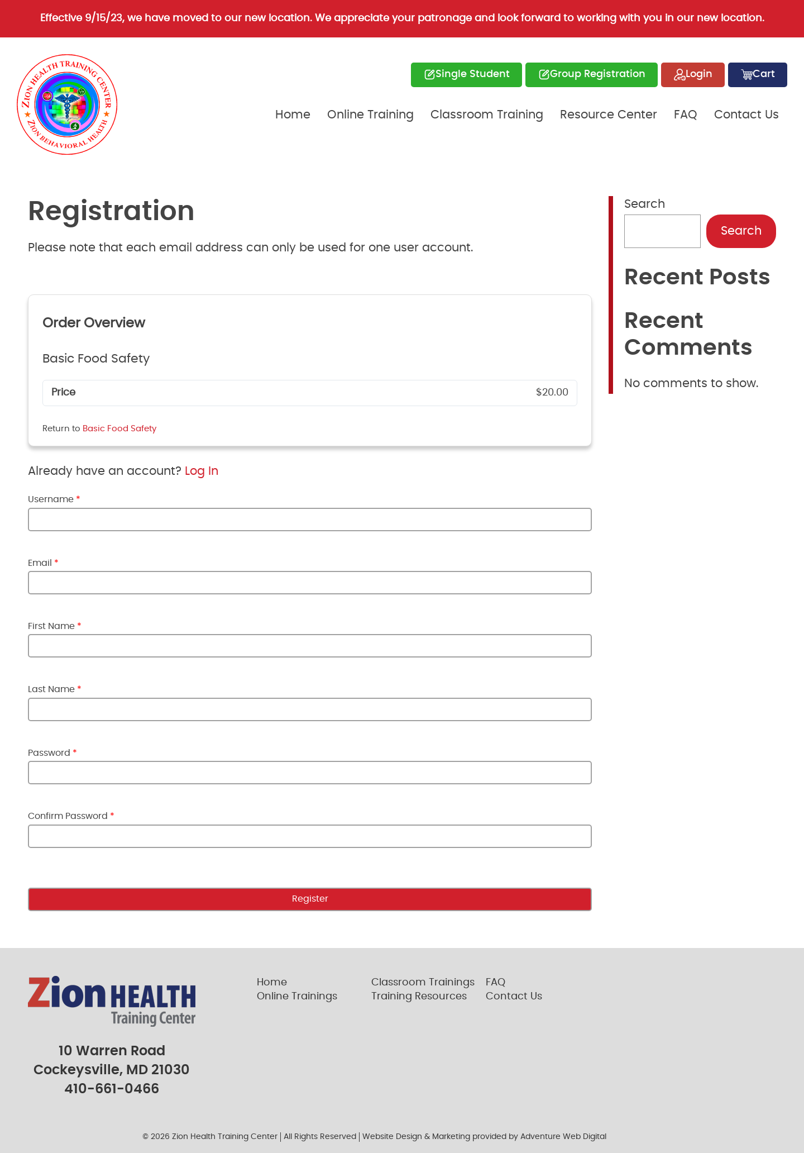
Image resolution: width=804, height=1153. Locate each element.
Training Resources (419, 997)
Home (292, 115)
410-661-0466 (111, 1089)
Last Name (55, 689)
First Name (55, 626)
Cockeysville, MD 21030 (112, 1070)
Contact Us (746, 115)
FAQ (685, 115)
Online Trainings (297, 997)
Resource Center (608, 115)
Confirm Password (71, 816)
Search (644, 204)
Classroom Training (486, 115)
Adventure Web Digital (563, 1137)
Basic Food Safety (119, 429)
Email (43, 563)
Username (54, 499)
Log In (201, 471)
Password (52, 753)
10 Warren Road (112, 1051)
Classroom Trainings (423, 983)
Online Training (370, 115)
